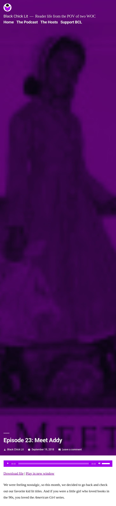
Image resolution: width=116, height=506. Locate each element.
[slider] (53, 463)
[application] (58, 464)
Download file (14, 473)
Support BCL (71, 22)
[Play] (7, 463)
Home (9, 22)
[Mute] (99, 463)
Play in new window (40, 473)
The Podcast (27, 22)
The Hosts (49, 22)
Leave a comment (72, 449)
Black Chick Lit (16, 16)
